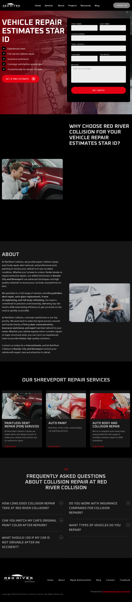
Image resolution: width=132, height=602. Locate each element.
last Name (104, 24)
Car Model (105, 54)
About (61, 587)
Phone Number (78, 34)
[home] (11, 5)
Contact (110, 587)
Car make (75, 54)
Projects (72, 5)
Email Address (78, 44)
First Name (76, 24)
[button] (48, 5)
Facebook (125, 587)
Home (38, 5)
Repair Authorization (80, 587)
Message (75, 65)
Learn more (10, 453)
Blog (97, 5)
